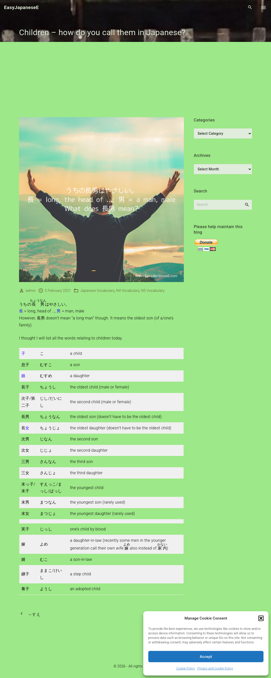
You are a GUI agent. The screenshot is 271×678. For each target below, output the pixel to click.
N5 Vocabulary (153, 291)
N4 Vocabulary (128, 291)
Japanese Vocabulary (97, 291)
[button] (260, 618)
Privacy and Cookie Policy (215, 668)
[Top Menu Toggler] (263, 7)
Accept (206, 656)
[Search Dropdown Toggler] (250, 7)
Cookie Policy (185, 668)
